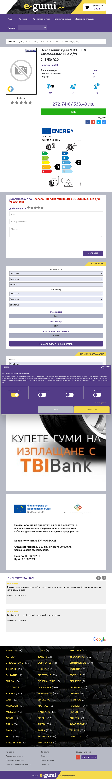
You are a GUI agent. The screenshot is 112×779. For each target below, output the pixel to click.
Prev (98, 578)
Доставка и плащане (85, 19)
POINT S (74, 717)
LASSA (9, 699)
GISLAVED (75, 681)
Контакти (12, 28)
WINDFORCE (45, 742)
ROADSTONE (77, 724)
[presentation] (30, 245)
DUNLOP (74, 668)
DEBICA (42, 668)
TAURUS (74, 730)
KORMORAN (45, 693)
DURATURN (12, 675)
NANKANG (44, 711)
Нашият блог (89, 757)
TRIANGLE (44, 736)
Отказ (56, 409)
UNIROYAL (75, 736)
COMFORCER (45, 662)
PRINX (9, 724)
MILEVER (11, 711)
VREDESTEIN (13, 742)
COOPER (11, 668)
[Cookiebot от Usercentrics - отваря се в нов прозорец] (97, 367)
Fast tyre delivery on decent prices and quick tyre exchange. (56, 616)
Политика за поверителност (18, 764)
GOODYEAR (44, 687)
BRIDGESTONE (14, 662)
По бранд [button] (24, 19)
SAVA (9, 730)
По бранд (10, 752)
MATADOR (12, 705)
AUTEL (10, 656)
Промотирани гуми (41, 19)
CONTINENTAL (77, 662)
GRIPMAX (75, 687)
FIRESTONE (44, 675)
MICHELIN (75, 705)
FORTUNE (75, 675)
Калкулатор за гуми (62, 19)
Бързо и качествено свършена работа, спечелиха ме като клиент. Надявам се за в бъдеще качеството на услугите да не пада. (56, 589)
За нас (44, 756)
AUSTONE (75, 650)
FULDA (10, 681)
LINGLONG (44, 699)
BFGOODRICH (77, 656)
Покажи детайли (101, 403)
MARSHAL (75, 699)
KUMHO (74, 693)
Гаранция (45, 764)
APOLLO (11, 650)
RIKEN (41, 724)
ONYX (9, 717)
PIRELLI (42, 717)
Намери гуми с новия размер (56, 343)
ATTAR (41, 650)
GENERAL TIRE (46, 681)
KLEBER (10, 693)
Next (104, 578)
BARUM (42, 656)
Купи (73, 111)
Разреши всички (92, 409)
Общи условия (47, 760)
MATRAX (43, 705)
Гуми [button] (11, 19)
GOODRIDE (12, 687)
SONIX (41, 730)
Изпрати (93, 253)
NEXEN (73, 711)
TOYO (9, 736)
